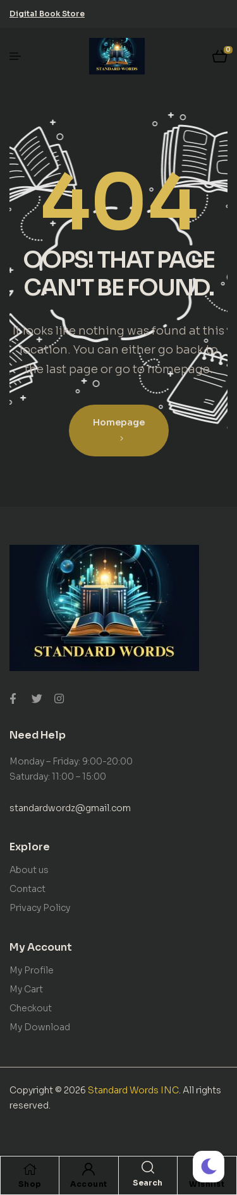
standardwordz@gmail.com (70, 808)
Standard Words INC (133, 1090)
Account (88, 1184)
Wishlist (206, 1184)
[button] (47, 13)
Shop (30, 1184)
